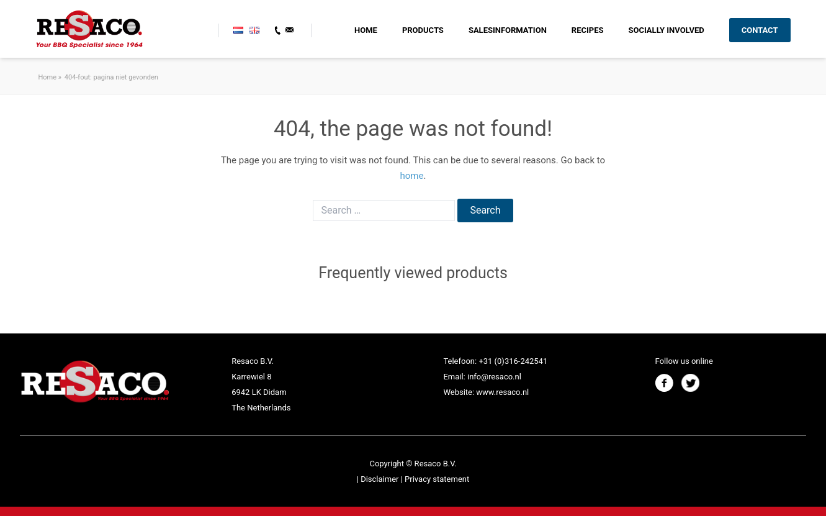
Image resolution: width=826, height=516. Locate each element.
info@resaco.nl (494, 376)
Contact (760, 30)
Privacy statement (437, 479)
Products (423, 30)
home (412, 175)
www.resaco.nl (502, 392)
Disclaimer (381, 479)
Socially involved (666, 30)
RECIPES (588, 30)
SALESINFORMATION (508, 30)
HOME (365, 30)
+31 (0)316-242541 (512, 361)
